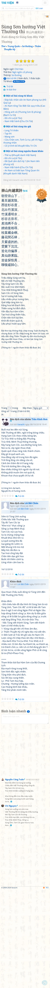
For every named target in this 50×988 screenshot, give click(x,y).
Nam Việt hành (12, 168)
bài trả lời (9, 126)
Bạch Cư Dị (9, 162)
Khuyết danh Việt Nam (24, 202)
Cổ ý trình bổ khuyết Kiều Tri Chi (21, 193)
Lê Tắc (18, 165)
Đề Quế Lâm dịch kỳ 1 (15, 209)
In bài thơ (11, 137)
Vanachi (15, 227)
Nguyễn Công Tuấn (14, 877)
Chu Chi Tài (26, 168)
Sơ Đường (17, 122)
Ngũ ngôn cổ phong (22, 119)
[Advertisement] (25, 40)
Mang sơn (10, 184)
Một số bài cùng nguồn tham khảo (23, 199)
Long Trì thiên (12, 178)
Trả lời (10, 134)
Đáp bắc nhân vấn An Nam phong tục (23, 147)
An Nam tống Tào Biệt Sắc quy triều (22, 153)
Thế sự (8, 202)
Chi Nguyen (11, 903)
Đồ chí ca (9, 165)
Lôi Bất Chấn (31, 601)
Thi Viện (7, 3)
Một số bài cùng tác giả (17, 174)
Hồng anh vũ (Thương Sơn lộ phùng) (23, 159)
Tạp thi (8, 181)
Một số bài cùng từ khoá (17, 143)
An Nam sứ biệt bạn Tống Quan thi (22, 218)
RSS (46, 986)
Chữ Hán (19, 116)
